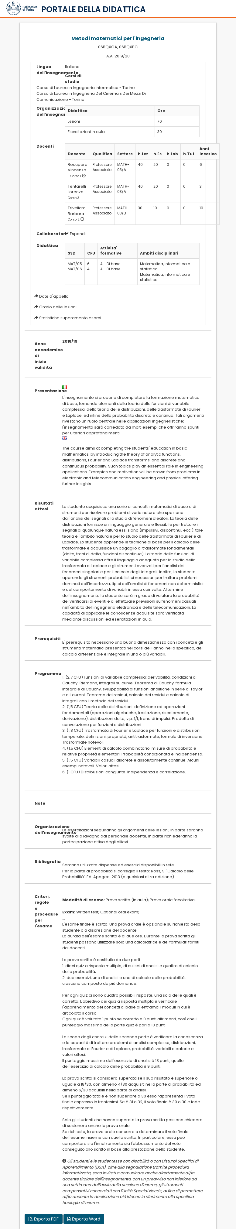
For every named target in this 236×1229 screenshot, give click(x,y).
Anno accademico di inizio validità (44, 355)
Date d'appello (54, 296)
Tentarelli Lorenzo (77, 189)
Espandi (75, 234)
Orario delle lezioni (58, 307)
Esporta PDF (44, 1219)
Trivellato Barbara (77, 211)
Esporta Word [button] (83, 1219)
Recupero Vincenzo (77, 167)
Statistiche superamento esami (70, 318)
